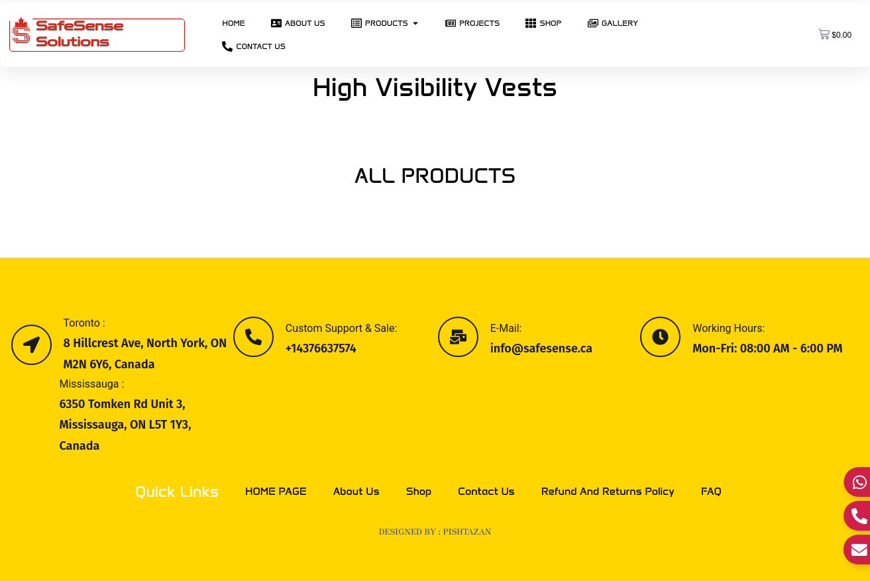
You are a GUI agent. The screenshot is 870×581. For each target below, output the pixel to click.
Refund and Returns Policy (608, 491)
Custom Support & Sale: (342, 328)
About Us (356, 491)
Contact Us (486, 491)
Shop (419, 491)
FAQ (711, 491)
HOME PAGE (276, 491)
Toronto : (84, 323)
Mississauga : (92, 384)
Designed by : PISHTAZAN (435, 531)
